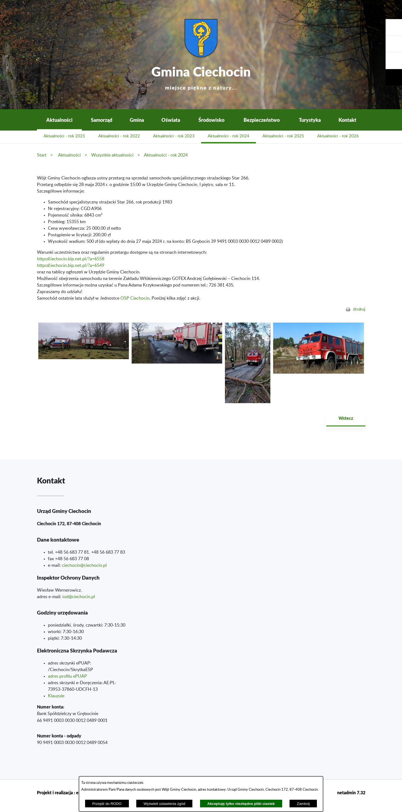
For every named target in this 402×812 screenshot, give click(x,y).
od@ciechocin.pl (79, 597)
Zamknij (303, 804)
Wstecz (346, 418)
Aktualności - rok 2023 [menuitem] (174, 136)
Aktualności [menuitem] (59, 119)
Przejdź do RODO (107, 804)
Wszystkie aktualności (112, 155)
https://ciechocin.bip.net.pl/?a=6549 (70, 265)
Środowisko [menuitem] (211, 119)
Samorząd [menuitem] (101, 119)
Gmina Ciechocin (201, 76)
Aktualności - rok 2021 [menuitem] (64, 136)
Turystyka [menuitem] (310, 119)
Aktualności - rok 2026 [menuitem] (338, 136)
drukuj (359, 309)
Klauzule (56, 696)
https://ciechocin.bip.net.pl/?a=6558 (70, 259)
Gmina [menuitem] (137, 119)
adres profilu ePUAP (67, 676)
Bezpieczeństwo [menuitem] (262, 119)
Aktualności (69, 155)
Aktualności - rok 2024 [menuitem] (228, 136)
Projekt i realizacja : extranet (65, 792)
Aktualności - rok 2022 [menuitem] (119, 136)
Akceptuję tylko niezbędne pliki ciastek (241, 804)
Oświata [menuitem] (170, 119)
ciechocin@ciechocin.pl (84, 565)
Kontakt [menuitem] (347, 119)
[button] (394, 60)
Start (42, 155)
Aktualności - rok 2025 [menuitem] (283, 136)
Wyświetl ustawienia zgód (164, 804)
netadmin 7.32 (351, 792)
